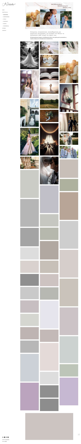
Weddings (5, 14)
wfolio (6, 441)
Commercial (6, 25)
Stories (4, 28)
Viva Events (7, 439)
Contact (4, 30)
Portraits (5, 21)
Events (4, 23)
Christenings (6, 16)
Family (4, 19)
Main (3, 9)
